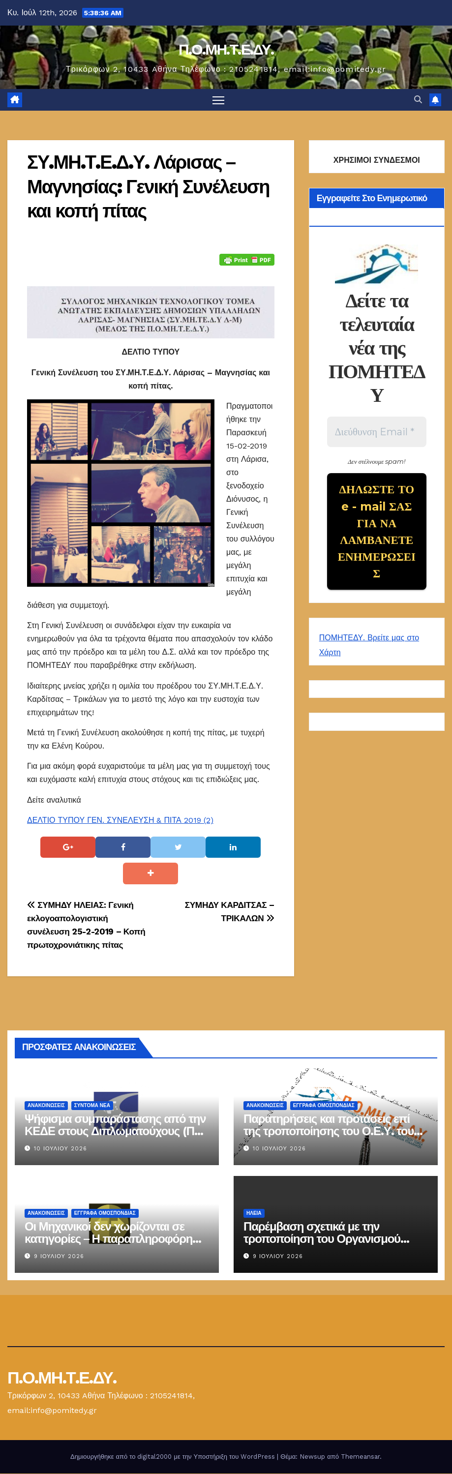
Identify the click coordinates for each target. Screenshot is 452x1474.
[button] (418, 100)
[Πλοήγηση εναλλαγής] (218, 100)
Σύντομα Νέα (92, 1106)
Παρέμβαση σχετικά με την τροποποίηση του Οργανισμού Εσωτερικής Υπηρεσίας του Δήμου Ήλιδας (332, 1245)
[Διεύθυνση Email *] (376, 432)
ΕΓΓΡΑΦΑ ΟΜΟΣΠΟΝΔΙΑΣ (323, 1106)
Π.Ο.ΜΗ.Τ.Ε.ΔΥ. (226, 49)
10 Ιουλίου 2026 (60, 1149)
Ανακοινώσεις (46, 1106)
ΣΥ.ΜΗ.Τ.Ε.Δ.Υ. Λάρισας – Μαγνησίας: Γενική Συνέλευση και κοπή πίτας (148, 187)
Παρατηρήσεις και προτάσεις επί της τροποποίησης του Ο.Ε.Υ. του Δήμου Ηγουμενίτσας (328, 1131)
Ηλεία (254, 1213)
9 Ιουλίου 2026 (59, 1257)
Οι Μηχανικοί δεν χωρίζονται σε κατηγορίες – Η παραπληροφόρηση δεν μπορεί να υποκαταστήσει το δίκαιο (116, 1245)
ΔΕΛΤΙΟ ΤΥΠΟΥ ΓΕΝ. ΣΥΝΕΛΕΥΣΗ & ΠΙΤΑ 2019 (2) (120, 820)
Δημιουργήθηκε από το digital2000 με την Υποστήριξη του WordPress (173, 1457)
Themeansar (360, 1457)
